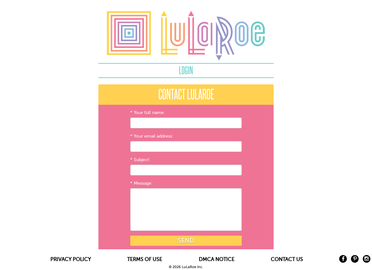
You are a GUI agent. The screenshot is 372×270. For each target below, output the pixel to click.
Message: (143, 183)
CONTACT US (287, 259)
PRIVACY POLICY (70, 259)
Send (186, 240)
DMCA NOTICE (216, 259)
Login (186, 70)
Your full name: (149, 112)
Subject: (142, 159)
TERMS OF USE (144, 259)
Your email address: (153, 136)
